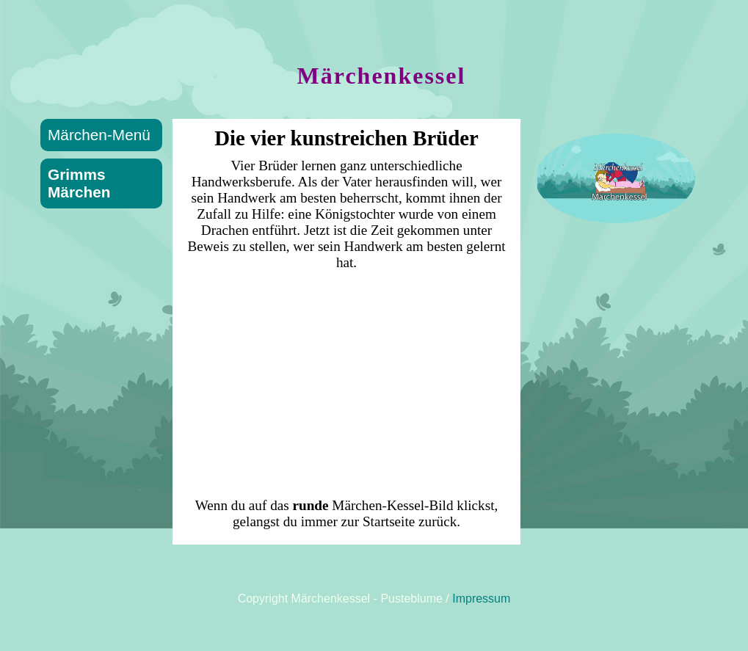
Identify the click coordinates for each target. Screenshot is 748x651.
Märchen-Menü (99, 134)
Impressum (481, 598)
